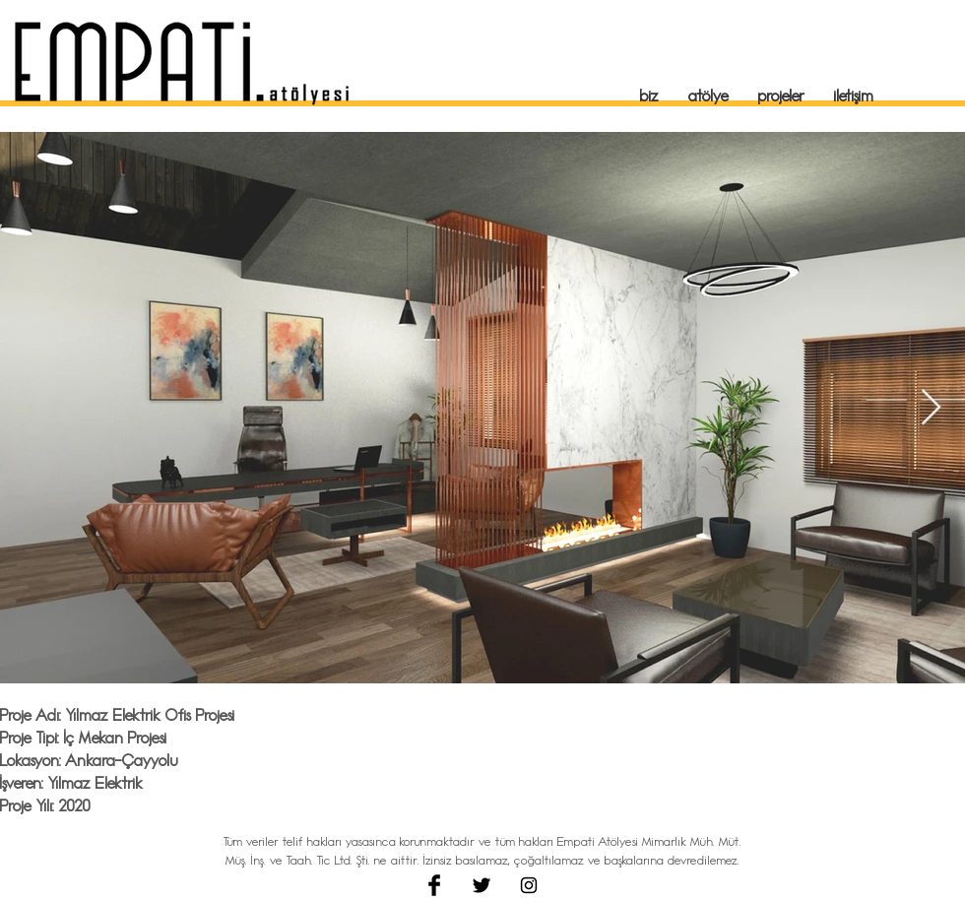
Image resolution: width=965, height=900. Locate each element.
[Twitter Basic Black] (481, 885)
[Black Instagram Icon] (529, 885)
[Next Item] (931, 408)
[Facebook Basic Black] (434, 885)
